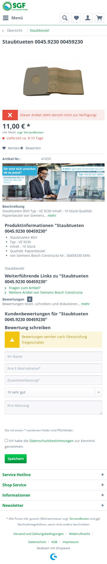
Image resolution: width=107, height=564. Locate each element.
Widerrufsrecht (79, 534)
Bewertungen (13, 299)
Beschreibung (13, 206)
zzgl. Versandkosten (30, 132)
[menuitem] (12, 18)
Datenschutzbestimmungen (51, 440)
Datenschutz (37, 542)
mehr (51, 215)
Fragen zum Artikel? (22, 288)
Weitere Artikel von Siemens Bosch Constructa (44, 292)
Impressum (71, 542)
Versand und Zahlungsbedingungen (38, 534)
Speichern (16, 458)
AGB (54, 542)
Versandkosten (79, 519)
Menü (13, 17)
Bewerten (30, 148)
